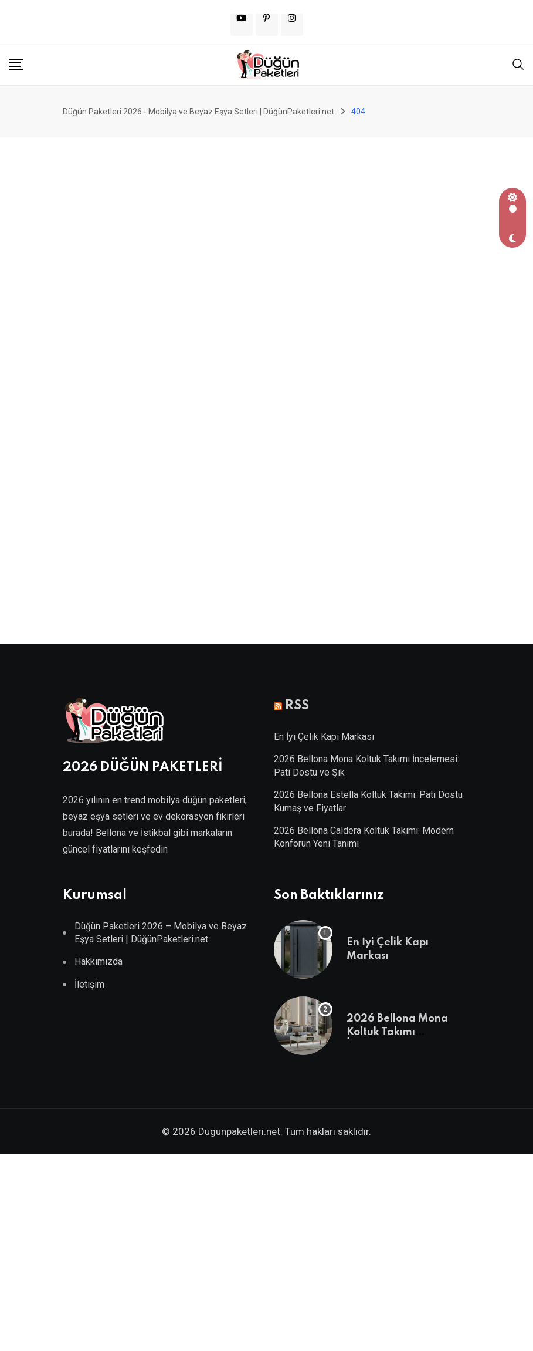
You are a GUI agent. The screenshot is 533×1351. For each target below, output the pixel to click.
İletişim (89, 984)
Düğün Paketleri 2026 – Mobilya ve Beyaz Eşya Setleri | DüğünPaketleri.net (160, 933)
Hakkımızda (98, 961)
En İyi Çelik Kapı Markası (324, 736)
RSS (297, 705)
